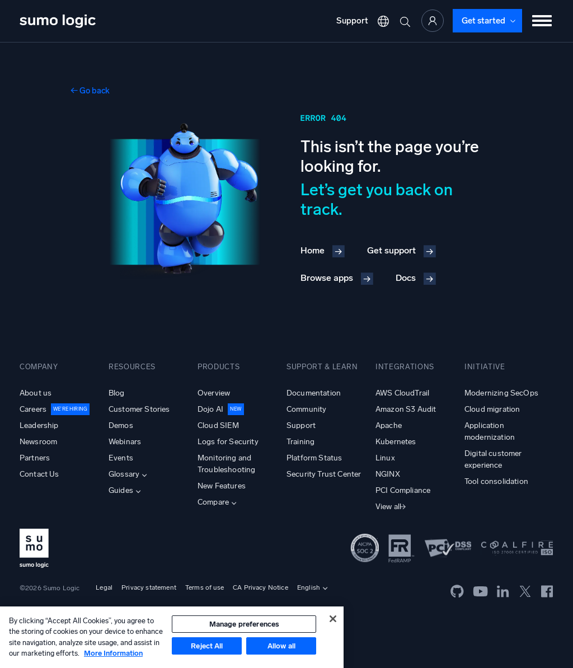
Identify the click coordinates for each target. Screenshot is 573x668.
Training (300, 441)
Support (352, 21)
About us (35, 393)
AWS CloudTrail (402, 393)
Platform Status (314, 458)
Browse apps (326, 277)
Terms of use (204, 587)
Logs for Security (228, 441)
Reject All (207, 646)
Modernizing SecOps (501, 393)
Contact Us (39, 474)
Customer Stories (139, 409)
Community (306, 409)
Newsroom (38, 441)
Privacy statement (148, 587)
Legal (104, 587)
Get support (391, 250)
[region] (172, 637)
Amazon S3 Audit (405, 409)
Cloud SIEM (218, 425)
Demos (121, 425)
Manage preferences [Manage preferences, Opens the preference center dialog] (244, 624)
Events (121, 458)
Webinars (125, 441)
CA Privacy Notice (260, 587)
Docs (406, 277)
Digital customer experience (493, 459)
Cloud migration (492, 409)
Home (312, 250)
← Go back (90, 91)
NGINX (387, 474)
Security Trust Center (323, 474)
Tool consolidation (496, 481)
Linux (385, 458)
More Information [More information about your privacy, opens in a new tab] (113, 653)
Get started (483, 21)
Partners (35, 458)
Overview (214, 393)
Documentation (313, 393)
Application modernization (489, 431)
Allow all (281, 646)
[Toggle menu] (542, 21)
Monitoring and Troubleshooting (226, 463)
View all (388, 506)
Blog (117, 393)
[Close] (333, 618)
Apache (388, 425)
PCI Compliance (402, 490)
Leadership (39, 425)
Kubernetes (395, 441)
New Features (222, 486)
